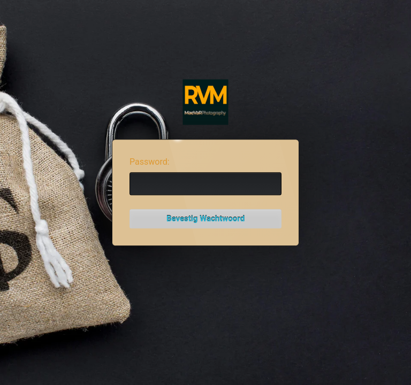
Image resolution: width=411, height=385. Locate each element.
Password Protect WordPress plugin (206, 102)
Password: (150, 162)
